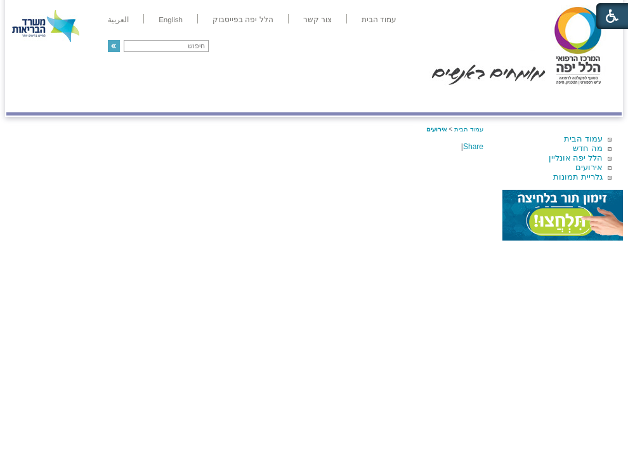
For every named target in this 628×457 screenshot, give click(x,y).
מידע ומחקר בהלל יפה (271, 99)
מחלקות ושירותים (508, 99)
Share (473, 146)
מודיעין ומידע (585, 99)
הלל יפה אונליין (576, 157)
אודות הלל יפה (431, 99)
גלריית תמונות (578, 177)
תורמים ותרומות (90, 99)
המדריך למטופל (357, 99)
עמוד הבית (583, 138)
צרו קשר (27, 99)
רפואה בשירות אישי (175, 99)
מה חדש (588, 148)
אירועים (589, 167)
